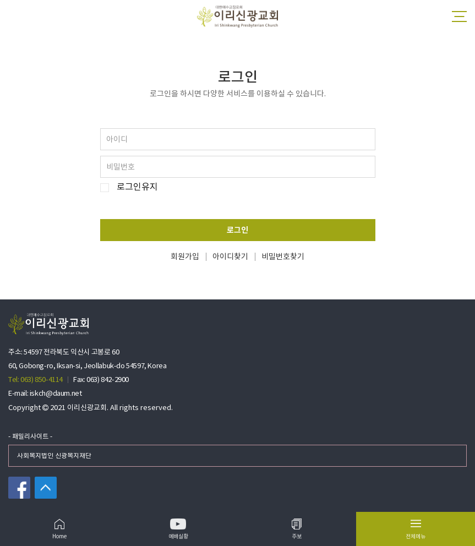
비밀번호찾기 (282, 257)
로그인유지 (137, 187)
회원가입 (185, 257)
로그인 (237, 230)
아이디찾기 (230, 257)
